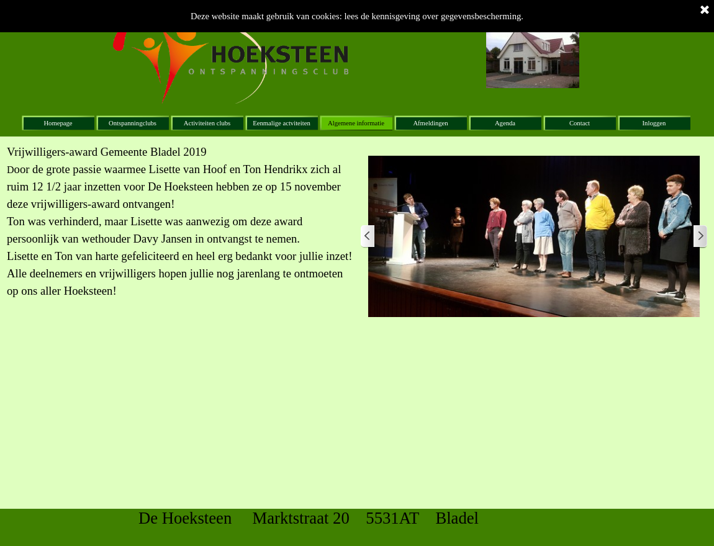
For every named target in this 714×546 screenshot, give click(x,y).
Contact (579, 123)
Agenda (505, 123)
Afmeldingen (430, 123)
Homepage (57, 123)
